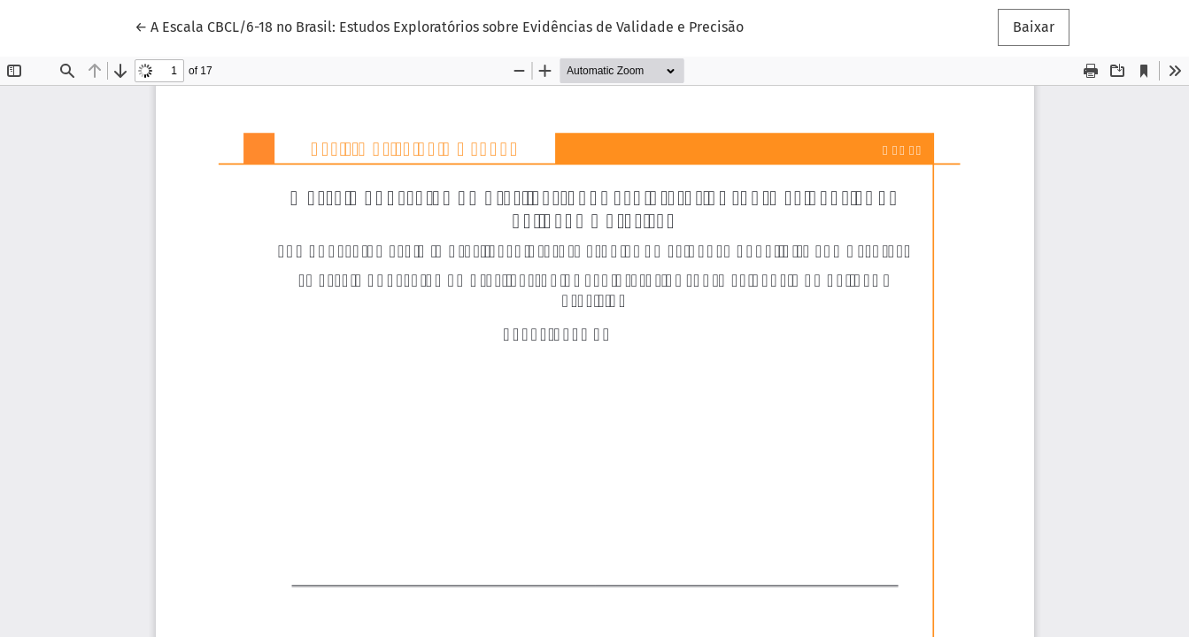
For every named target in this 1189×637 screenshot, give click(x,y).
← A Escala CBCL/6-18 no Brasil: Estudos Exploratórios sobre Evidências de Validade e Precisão (439, 25)
